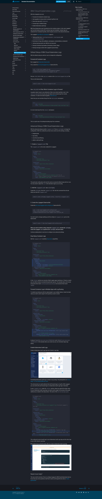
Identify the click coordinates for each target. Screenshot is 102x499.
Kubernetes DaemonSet (44, 62)
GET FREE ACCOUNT (61, 1)
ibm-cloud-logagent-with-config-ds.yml (44, 205)
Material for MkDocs (20, 493)
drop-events (49, 239)
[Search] (82, 1)
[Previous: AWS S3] (17, 488)
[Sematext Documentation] (16, 1)
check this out (53, 95)
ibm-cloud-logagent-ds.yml (44, 64)
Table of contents (78, 7)
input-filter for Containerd (43, 34)
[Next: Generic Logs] (83, 488)
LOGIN (68, 1)
